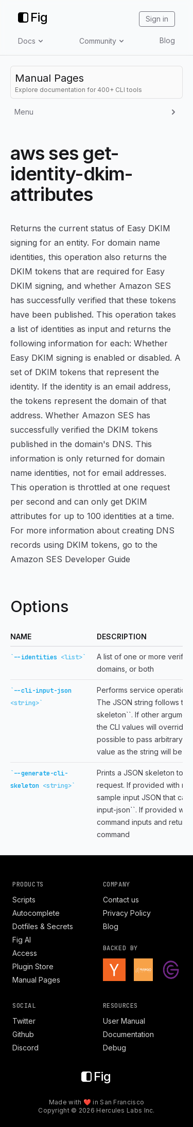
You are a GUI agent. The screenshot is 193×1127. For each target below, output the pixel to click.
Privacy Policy (127, 913)
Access (24, 953)
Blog (167, 40)
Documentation (128, 1034)
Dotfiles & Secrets (42, 926)
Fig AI (21, 939)
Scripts (24, 899)
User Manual (124, 1021)
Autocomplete (36, 913)
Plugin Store (33, 966)
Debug (114, 1047)
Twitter (24, 1021)
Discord (25, 1047)
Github (23, 1034)
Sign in (157, 18)
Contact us (121, 899)
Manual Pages (36, 979)
